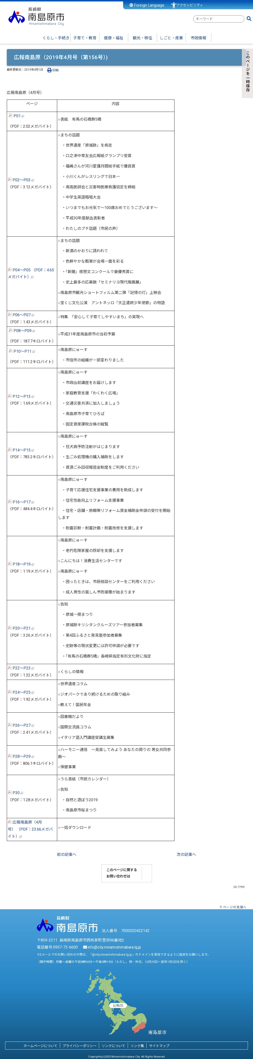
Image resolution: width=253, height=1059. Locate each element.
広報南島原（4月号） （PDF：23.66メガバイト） (30, 829)
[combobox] (218, 19)
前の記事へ (66, 854)
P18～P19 (21, 564)
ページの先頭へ (235, 907)
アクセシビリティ (189, 5)
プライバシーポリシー (79, 1046)
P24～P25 (21, 692)
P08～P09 (23, 330)
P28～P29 (21, 756)
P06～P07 (21, 315)
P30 (15, 793)
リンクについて (113, 1046)
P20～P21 (21, 628)
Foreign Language (147, 5)
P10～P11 (23, 351)
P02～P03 (21, 180)
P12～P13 (21, 396)
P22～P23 (21, 668)
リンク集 (137, 1046)
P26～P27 (21, 725)
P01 (17, 116)
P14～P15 (21, 450)
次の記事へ (186, 854)
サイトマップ (159, 1046)
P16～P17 (21, 502)
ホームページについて (40, 1046)
